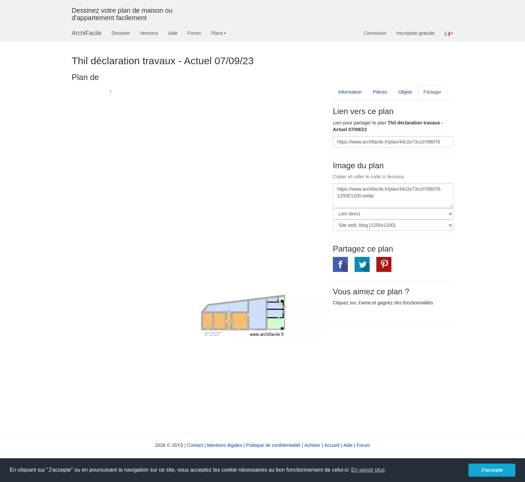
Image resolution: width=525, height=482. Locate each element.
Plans (218, 33)
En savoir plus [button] (368, 470)
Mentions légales (224, 445)
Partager (433, 92)
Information (350, 92)
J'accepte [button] (492, 470)
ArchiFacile (86, 33)
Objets (405, 92)
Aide (172, 33)
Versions (149, 33)
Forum (194, 33)
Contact (195, 445)
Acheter (312, 445)
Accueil (332, 445)
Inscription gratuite (415, 33)
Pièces (380, 92)
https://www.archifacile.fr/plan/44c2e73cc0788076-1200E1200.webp (393, 195)
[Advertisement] (389, 379)
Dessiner (120, 33)
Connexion (375, 33)
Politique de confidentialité (273, 445)
